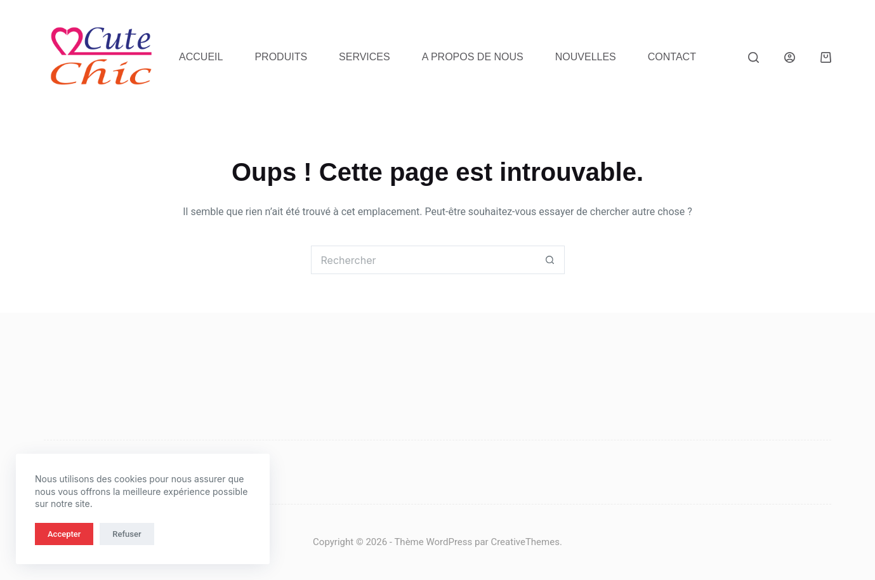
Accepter (64, 534)
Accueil (201, 56)
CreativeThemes (525, 542)
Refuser (126, 534)
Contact (672, 56)
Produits (280, 56)
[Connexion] (789, 57)
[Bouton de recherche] (550, 260)
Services (364, 56)
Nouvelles (585, 56)
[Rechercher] (753, 57)
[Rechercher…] (423, 260)
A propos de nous (472, 56)
